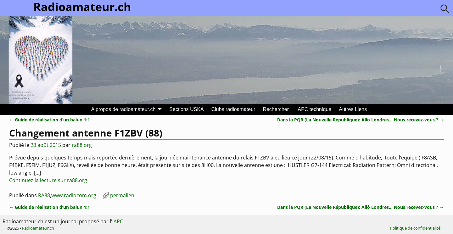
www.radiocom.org (73, 195)
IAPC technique (313, 109)
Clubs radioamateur (233, 109)
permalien (122, 195)
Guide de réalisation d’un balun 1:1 (49, 120)
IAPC (117, 221)
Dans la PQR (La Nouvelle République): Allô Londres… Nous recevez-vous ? (360, 120)
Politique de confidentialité (415, 228)
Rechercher (276, 109)
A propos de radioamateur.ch (123, 109)
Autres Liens (353, 109)
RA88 (44, 195)
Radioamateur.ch (38, 228)
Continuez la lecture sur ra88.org (48, 180)
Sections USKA (186, 109)
